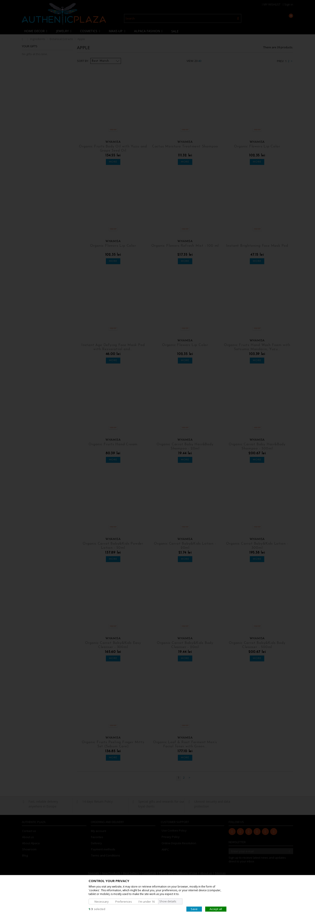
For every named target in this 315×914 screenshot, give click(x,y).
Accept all (216, 909)
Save (194, 909)
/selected (97, 909)
